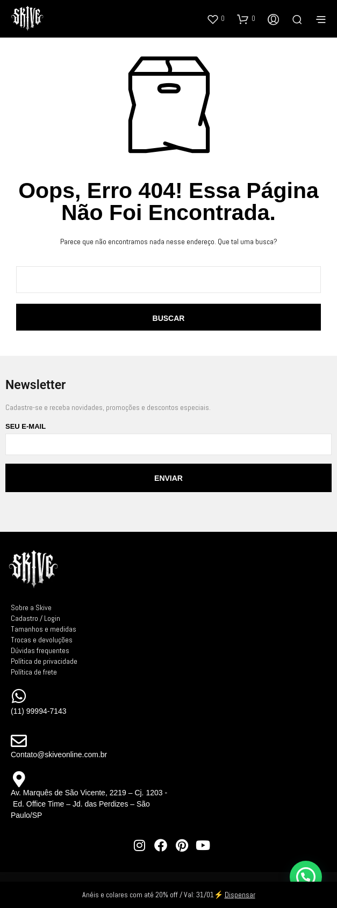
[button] (215, 18)
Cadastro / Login (35, 618)
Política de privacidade (44, 661)
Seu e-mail (168, 438)
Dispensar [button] (240, 894)
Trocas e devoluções (42, 640)
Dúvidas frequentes (40, 650)
